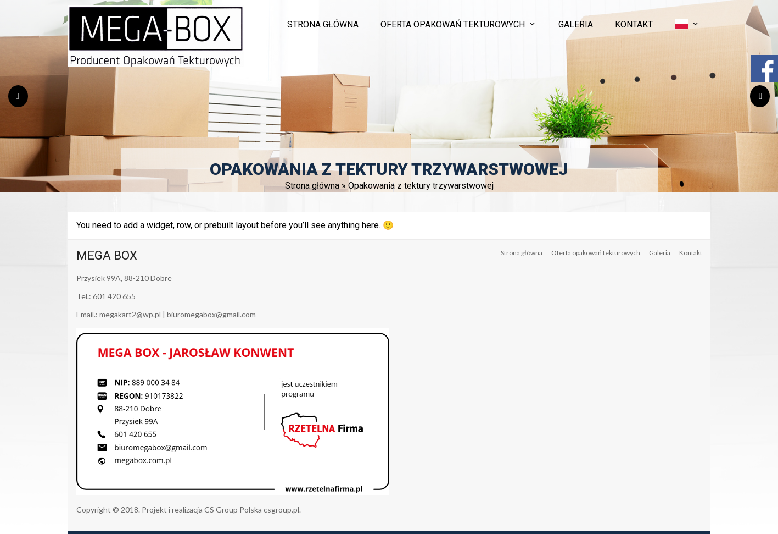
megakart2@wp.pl (130, 314)
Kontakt (634, 24)
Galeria (575, 24)
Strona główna (323, 24)
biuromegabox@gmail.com (211, 314)
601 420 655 (114, 296)
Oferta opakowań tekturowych (452, 24)
